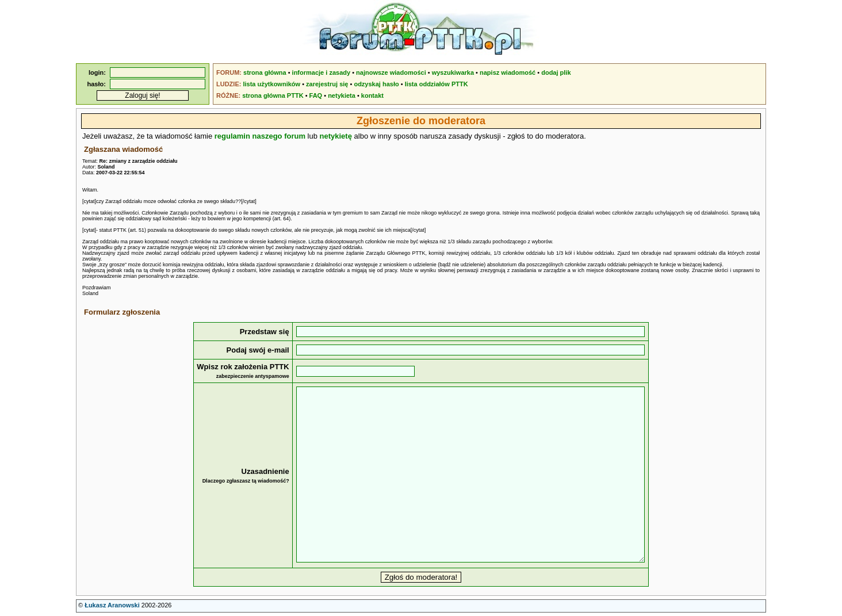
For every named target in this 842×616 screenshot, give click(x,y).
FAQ (316, 95)
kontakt (372, 95)
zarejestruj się (327, 84)
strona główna (264, 72)
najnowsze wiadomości (391, 72)
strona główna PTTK (272, 95)
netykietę (336, 136)
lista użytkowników (271, 84)
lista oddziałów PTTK (436, 84)
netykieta (341, 95)
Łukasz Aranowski (112, 605)
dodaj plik (556, 72)
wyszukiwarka (453, 72)
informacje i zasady (321, 72)
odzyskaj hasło (376, 84)
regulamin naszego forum (260, 136)
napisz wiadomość (507, 72)
